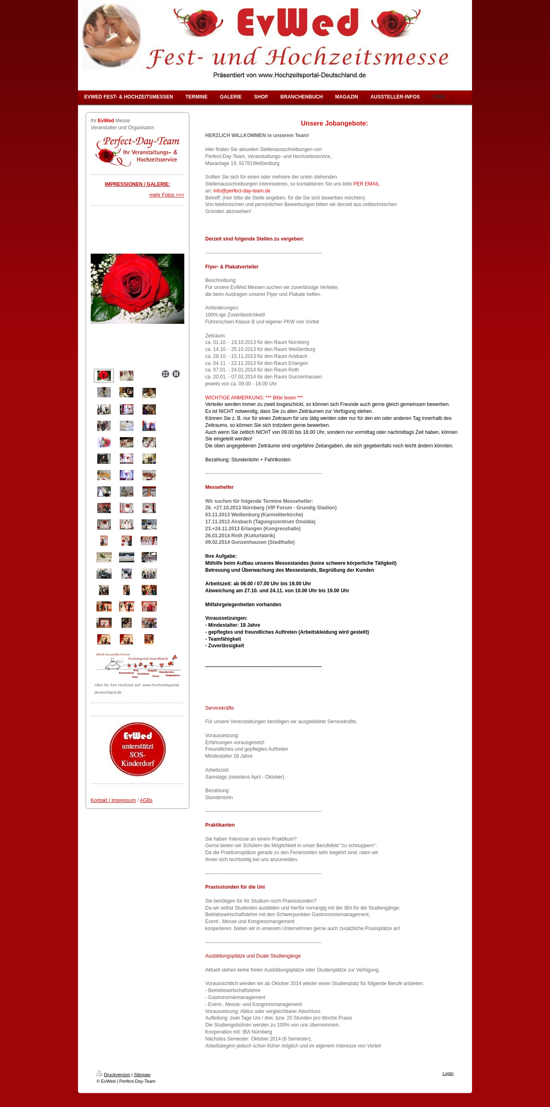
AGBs (146, 800)
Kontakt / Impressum (113, 800)
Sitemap (142, 1074)
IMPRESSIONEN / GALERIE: (137, 184)
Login (448, 1073)
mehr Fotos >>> (166, 195)
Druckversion (113, 1074)
